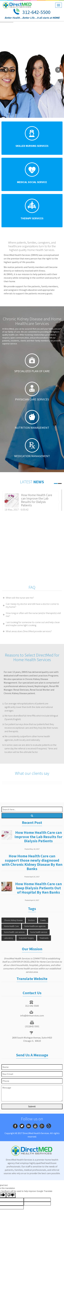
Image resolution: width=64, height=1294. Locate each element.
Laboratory (8, 938)
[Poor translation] (11, 1195)
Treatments (44, 938)
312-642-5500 (36, 12)
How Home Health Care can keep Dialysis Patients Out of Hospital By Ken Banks (38, 888)
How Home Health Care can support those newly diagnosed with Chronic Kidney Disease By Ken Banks (32, 862)
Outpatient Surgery (26, 938)
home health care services (14, 932)
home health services (38, 932)
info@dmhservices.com (32, 1015)
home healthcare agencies (34, 926)
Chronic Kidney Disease (13, 920)
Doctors (31, 920)
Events (43, 920)
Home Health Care (11, 926)
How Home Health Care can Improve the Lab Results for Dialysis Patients (36, 500)
